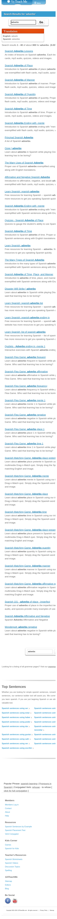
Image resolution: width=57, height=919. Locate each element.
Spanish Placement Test (15, 830)
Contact (8, 808)
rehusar (36, 787)
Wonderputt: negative (21, 627)
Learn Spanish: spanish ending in (27, 317)
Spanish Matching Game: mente (27, 476)
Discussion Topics (12, 867)
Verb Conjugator (12, 834)
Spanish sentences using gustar (16, 734)
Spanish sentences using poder (16, 722)
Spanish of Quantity (20, 94)
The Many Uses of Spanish (24, 162)
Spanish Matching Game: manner (27, 565)
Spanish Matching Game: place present (31, 530)
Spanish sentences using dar (15, 726)
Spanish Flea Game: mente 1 (25, 400)
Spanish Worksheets (13, 859)
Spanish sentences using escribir (17, 748)
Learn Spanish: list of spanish (25, 332)
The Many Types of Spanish (24, 260)
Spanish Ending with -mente (25, 123)
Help (7, 816)
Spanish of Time (18, 108)
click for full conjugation (15, 791)
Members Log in (12, 805)
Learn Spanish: (18, 245)
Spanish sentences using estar (16, 713)
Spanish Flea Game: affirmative (26, 371)
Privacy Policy (43, 910)
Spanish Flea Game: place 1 (25, 429)
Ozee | (13, 148)
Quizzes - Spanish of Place (24, 220)
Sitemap (8, 881)
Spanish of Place (19, 65)
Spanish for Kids (12, 848)
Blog (7, 889)
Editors (8, 885)
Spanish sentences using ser (15, 708)
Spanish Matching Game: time (26, 512)
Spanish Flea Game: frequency (26, 386)
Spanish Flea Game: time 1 (24, 443)
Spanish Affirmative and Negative (27, 616)
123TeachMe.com (22, 910)
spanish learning (29, 783)
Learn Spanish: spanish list (24, 303)
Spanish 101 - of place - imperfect (27, 601)
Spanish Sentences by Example (18, 827)
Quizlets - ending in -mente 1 (25, 346)
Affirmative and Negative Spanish (27, 177)
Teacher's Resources (15, 855)
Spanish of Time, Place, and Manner (29, 274)
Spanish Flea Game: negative (25, 414)
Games (8, 845)
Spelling (8, 870)
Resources (10, 822)
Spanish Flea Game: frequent (25, 357)
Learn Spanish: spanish (22, 191)
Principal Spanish (19, 137)
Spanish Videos (11, 863)
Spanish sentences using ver (15, 744)
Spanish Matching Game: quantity (28, 547)
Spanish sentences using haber (16, 717)
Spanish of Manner (20, 80)
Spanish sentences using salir (15, 739)
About (7, 812)
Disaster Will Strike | (20, 288)
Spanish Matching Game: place (26, 494)
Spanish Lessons (19, 51)
